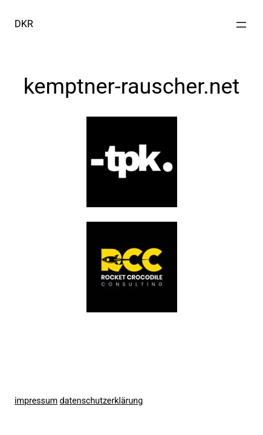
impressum (36, 400)
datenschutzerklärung (101, 400)
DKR (24, 24)
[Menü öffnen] (241, 25)
